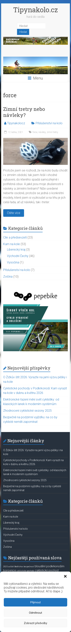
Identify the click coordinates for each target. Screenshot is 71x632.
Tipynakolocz (16, 123)
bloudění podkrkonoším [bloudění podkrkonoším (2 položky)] (49, 566)
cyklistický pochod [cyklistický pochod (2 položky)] (47, 570)
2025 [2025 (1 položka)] (5, 566)
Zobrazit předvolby (35, 623)
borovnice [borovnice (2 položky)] (9, 570)
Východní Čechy (17, 256)
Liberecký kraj (16, 249)
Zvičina (7, 276)
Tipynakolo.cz (35, 9)
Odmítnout (35, 612)
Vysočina (13, 262)
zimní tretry (52, 132)
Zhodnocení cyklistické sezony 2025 (27, 410)
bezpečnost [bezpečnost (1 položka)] (29, 566)
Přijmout (35, 602)
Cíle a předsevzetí (15, 237)
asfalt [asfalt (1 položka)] (11, 566)
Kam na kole (11, 244)
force (35, 132)
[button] (65, 576)
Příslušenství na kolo (49, 123)
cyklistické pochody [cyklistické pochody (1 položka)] (25, 570)
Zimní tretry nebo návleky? (24, 112)
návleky (42, 132)
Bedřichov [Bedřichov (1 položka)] (18, 566)
